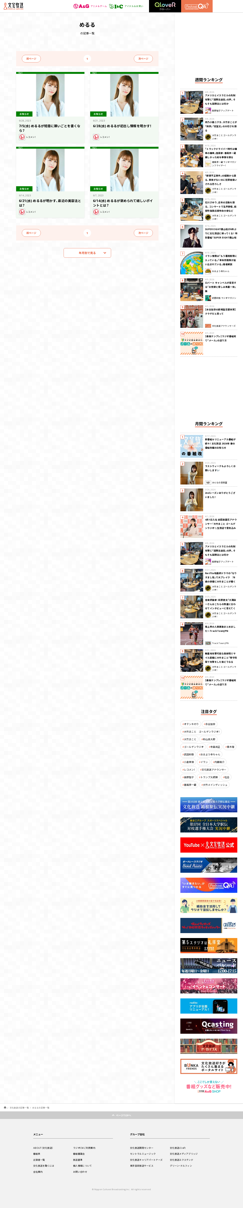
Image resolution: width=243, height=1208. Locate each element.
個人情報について (82, 1165)
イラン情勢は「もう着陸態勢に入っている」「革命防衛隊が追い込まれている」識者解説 (221, 260)
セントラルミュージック (143, 1153)
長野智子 (189, 777)
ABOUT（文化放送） (43, 1148)
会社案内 (38, 1171)
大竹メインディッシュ (215, 785)
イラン (204, 762)
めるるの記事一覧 (40, 1107)
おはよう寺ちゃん (210, 754)
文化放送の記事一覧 (19, 1107)
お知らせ (24, 114)
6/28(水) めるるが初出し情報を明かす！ (122, 125)
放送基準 (77, 1159)
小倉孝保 (189, 762)
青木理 (230, 747)
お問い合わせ (80, 1171)
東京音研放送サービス (141, 1165)
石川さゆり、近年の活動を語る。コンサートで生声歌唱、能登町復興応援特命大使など (221, 206)
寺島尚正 (215, 747)
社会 (226, 777)
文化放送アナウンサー (214, 769)
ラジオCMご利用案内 (84, 1148)
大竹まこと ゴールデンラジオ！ (202, 731)
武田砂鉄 (189, 754)
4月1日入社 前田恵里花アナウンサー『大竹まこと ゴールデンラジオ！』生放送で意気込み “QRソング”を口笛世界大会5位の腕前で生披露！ (221, 528)
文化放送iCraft (177, 1148)
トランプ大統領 (209, 777)
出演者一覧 (39, 1159)
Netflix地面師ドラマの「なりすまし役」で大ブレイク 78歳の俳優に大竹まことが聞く (221, 577)
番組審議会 (79, 1153)
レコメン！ (189, 769)
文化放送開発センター (141, 1148)
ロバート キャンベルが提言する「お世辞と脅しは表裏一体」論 (220, 287)
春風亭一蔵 (190, 785)
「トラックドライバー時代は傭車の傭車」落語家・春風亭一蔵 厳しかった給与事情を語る (221, 153)
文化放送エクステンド (181, 1159)
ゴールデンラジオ (194, 747)
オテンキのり (191, 724)
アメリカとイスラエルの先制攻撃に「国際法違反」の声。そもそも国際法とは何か (220, 99)
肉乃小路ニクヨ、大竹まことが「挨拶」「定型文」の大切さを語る (221, 126)
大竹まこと (190, 739)
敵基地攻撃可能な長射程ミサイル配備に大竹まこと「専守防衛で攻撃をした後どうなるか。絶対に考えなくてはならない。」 (221, 662)
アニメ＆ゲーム (90, 6)
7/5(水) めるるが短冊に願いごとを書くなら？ (49, 128)
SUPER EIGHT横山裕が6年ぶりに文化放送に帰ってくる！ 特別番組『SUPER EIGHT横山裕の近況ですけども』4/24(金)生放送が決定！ (221, 237)
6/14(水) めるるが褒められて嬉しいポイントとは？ (123, 203)
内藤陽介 (219, 762)
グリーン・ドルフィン (181, 1165)
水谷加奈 (210, 724)
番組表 (36, 1153)
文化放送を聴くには (43, 1165)
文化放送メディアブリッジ (184, 1153)
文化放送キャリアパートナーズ (146, 1159)
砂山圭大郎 (209, 739)
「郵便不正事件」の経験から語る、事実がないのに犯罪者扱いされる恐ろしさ (221, 180)
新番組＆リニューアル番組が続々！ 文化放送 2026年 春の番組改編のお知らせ (220, 443)
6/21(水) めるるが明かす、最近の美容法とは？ (50, 203)
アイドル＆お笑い (126, 6)
